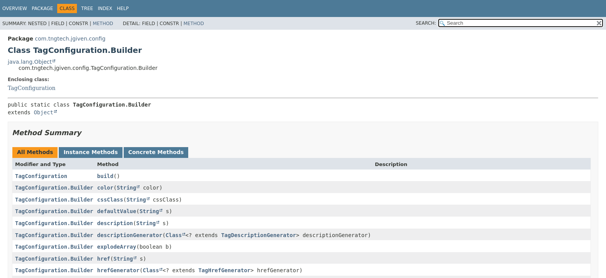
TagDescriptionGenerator (258, 235)
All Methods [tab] (35, 152)
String (126, 188)
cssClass (110, 200)
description (115, 223)
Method (103, 23)
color (105, 188)
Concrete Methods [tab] (156, 152)
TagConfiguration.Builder (54, 188)
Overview (14, 8)
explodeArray (116, 247)
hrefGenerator (118, 270)
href (103, 259)
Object (43, 112)
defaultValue (116, 211)
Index (105, 8)
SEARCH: (426, 23)
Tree (87, 8)
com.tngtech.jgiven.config (70, 39)
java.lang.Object (30, 62)
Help (123, 8)
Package (42, 8)
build (105, 176)
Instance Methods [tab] (90, 152)
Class (173, 235)
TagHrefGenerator (224, 270)
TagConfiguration (32, 88)
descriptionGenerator (129, 235)
